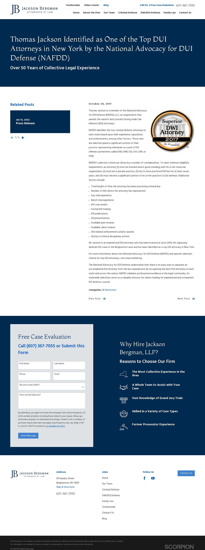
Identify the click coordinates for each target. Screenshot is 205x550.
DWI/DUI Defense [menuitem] (150, 13)
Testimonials (73, 5)
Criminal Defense (110, 490)
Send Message (26, 436)
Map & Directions (65, 487)
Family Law (107, 501)
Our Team (107, 484)
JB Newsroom (109, 290)
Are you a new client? (28, 385)
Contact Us (108, 513)
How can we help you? (28, 395)
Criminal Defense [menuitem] (127, 13)
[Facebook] (144, 478)
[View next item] (23, 137)
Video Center (91, 5)
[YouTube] (153, 478)
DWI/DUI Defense (111, 495)
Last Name (57, 363)
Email (55, 374)
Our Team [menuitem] (109, 13)
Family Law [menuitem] (170, 13)
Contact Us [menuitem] (185, 13)
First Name (22, 363)
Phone (21, 374)
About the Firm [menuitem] (91, 13)
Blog (106, 5)
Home (105, 478)
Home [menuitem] (76, 13)
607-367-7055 (185, 5)
